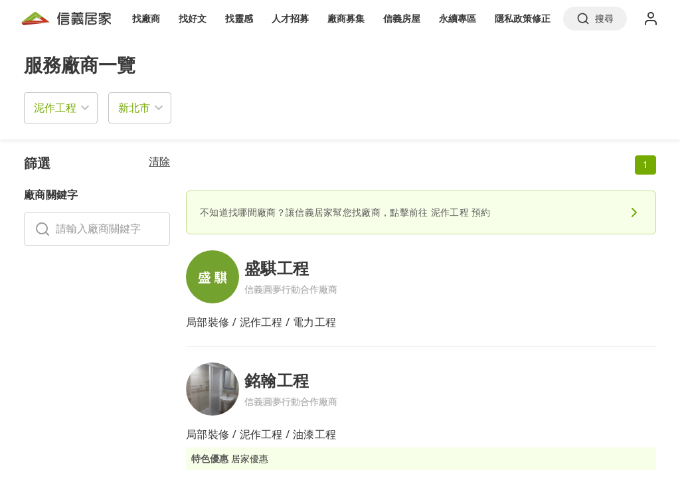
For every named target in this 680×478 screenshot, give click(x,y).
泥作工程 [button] (55, 107)
